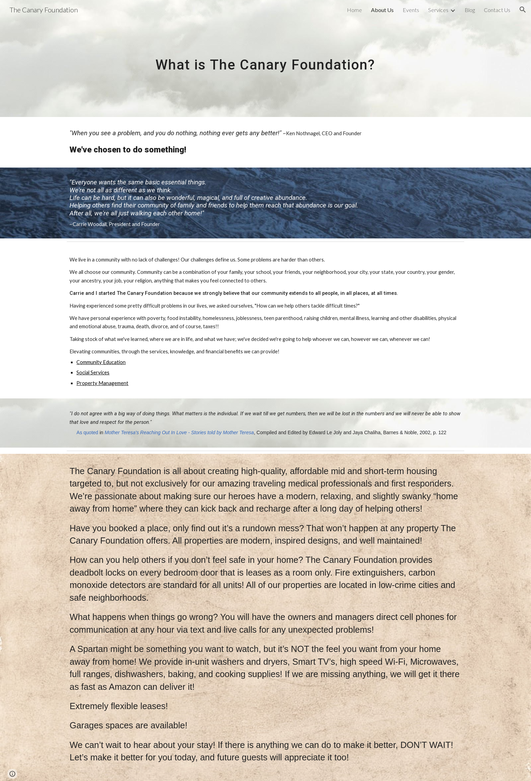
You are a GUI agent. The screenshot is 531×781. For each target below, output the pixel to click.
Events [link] (411, 10)
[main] (265, 58)
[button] (522, 9)
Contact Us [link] (497, 10)
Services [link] (438, 10)
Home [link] (354, 10)
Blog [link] (470, 10)
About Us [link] (382, 10)
